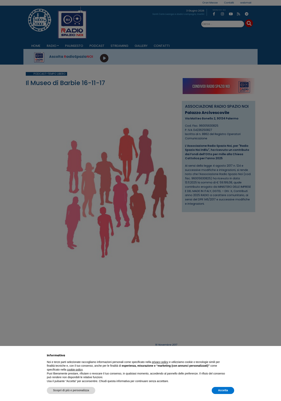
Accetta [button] (223, 390)
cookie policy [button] (75, 369)
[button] (232, 355)
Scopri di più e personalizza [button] (71, 390)
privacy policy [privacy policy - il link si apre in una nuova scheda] (160, 362)
